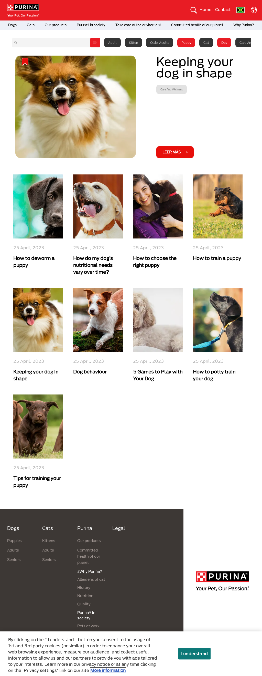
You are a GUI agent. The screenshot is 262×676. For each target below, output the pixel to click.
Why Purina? (243, 25)
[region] (131, 653)
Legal (118, 528)
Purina (84, 528)
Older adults (159, 42)
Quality (84, 604)
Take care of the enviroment (138, 25)
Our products (56, 25)
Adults (13, 550)
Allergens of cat (91, 579)
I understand (194, 653)
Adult (112, 42)
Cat (206, 42)
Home (205, 9)
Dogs (12, 25)
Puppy (186, 42)
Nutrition (85, 596)
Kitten (133, 42)
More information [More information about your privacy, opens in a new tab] (108, 670)
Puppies (14, 540)
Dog (224, 42)
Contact (223, 9)
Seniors (14, 559)
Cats (31, 25)
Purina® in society (91, 25)
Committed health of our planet (197, 25)
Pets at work (88, 626)
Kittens (48, 540)
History (83, 587)
